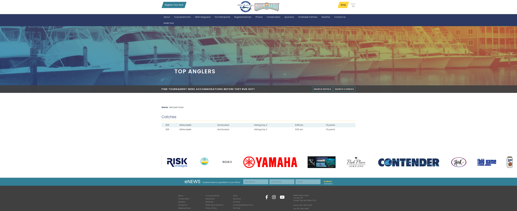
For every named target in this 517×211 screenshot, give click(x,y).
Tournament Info (212, 195)
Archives (236, 202)
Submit (328, 181)
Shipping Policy (184, 208)
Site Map (236, 208)
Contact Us (182, 205)
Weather (181, 202)
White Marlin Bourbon (214, 205)
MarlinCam (210, 199)
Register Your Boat (174, 4)
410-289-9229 (306, 205)
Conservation (183, 199)
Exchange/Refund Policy (243, 205)
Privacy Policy (211, 208)
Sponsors (237, 199)
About (180, 195)
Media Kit (209, 202)
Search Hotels (322, 89)
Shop (343, 4)
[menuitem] (167, 17)
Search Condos (344, 89)
